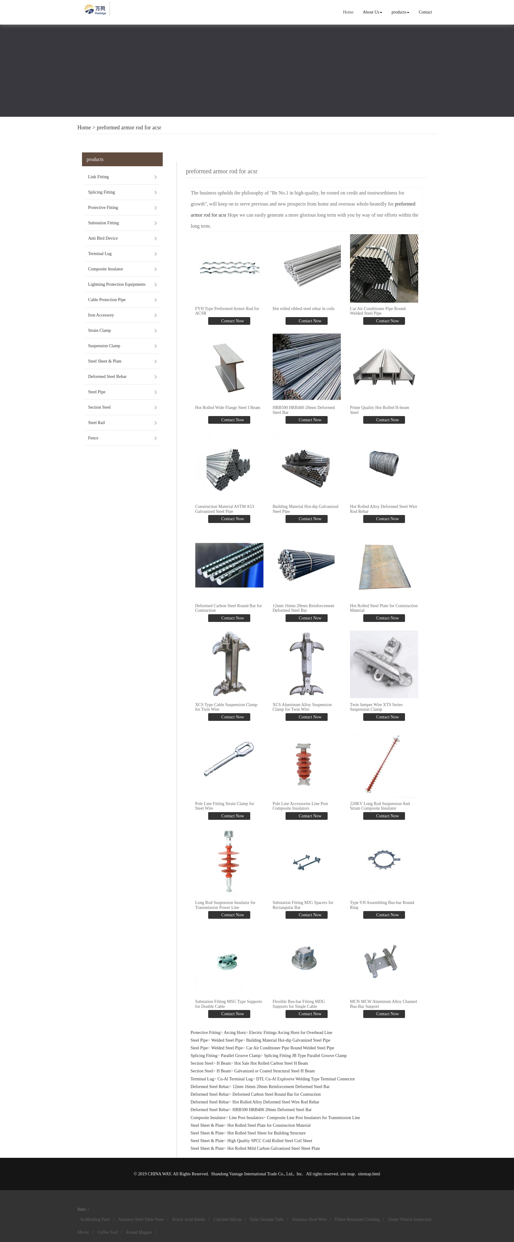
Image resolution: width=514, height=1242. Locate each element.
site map (347, 1174)
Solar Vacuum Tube (267, 1219)
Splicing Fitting (101, 192)
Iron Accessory (101, 315)
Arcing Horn (235, 1032)
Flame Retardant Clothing (357, 1219)
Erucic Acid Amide (188, 1219)
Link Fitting (98, 177)
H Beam (223, 1063)
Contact (425, 12)
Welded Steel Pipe (227, 1040)
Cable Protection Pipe (107, 299)
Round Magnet (139, 1232)
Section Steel (99, 407)
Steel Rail (96, 422)
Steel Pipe (96, 392)
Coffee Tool (107, 1232)
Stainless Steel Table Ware (141, 1219)
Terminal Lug (99, 253)
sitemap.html (369, 1174)
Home (348, 12)
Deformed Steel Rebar (107, 376)
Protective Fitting (103, 207)
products (400, 12)
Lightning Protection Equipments (117, 284)
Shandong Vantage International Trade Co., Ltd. (252, 1174)
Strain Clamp (99, 330)
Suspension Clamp (104, 346)
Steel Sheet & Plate (104, 361)
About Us (372, 12)
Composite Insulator (105, 269)
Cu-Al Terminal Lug (235, 1079)
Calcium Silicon (228, 1219)
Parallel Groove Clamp (240, 1055)
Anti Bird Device (103, 238)
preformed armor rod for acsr (129, 127)
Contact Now (232, 321)
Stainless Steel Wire (309, 1219)
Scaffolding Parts (95, 1219)
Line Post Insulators (246, 1117)
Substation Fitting (103, 223)
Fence (93, 438)
